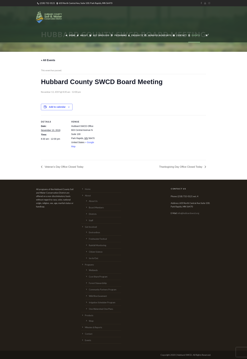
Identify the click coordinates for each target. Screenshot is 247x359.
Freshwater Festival (98, 239)
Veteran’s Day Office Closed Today (63, 166)
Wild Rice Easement (98, 296)
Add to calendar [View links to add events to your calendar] (57, 107)
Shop (91, 321)
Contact (180, 35)
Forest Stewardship (98, 283)
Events (194, 35)
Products (135, 35)
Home (70, 35)
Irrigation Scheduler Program (102, 302)
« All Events (48, 60)
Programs (119, 35)
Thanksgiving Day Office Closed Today (181, 166)
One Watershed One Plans (101, 309)
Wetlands (93, 270)
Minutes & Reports (158, 35)
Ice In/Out (93, 258)
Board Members (96, 207)
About (82, 35)
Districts (93, 214)
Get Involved (99, 35)
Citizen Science (95, 252)
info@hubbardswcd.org (188, 213)
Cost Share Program (98, 276)
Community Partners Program (102, 289)
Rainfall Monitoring (97, 245)
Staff (91, 220)
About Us (93, 201)
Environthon (94, 232)
